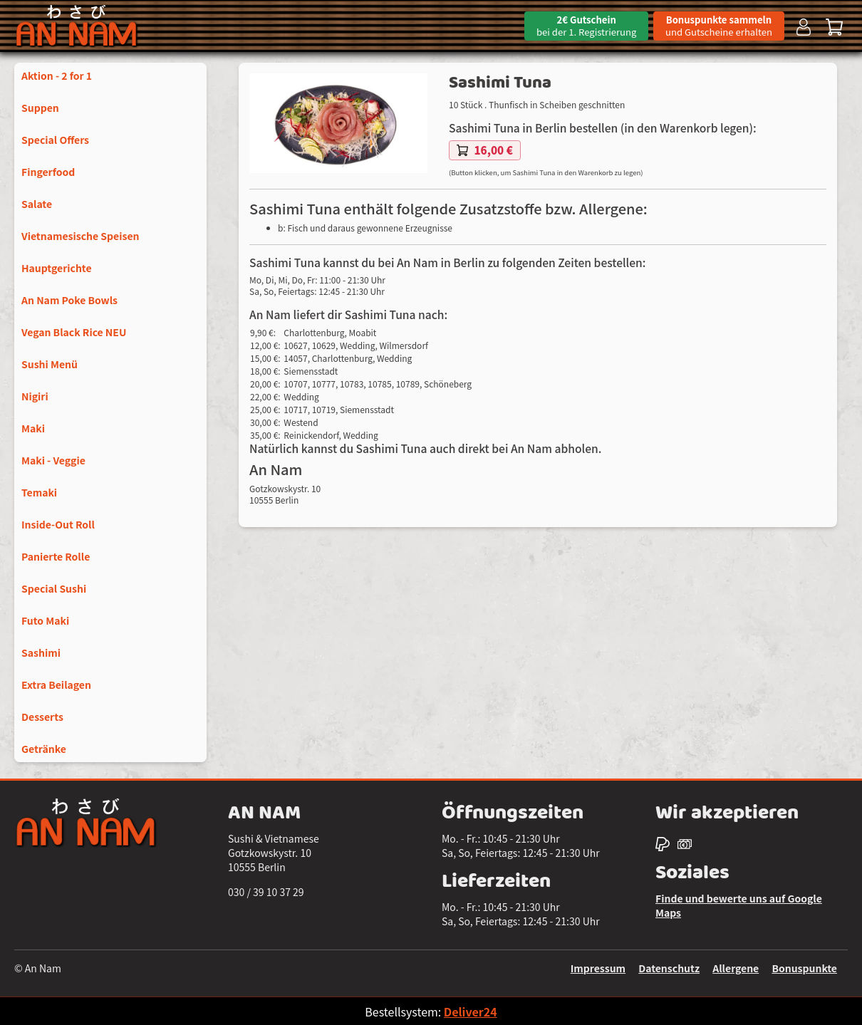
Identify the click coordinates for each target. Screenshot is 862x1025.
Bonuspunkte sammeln (718, 25)
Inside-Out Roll (58, 524)
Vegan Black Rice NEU (73, 332)
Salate (36, 204)
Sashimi (41, 652)
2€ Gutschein (586, 25)
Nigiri (34, 396)
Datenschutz (669, 968)
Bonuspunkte (804, 968)
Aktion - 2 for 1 (56, 75)
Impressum (598, 968)
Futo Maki (45, 620)
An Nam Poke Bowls (69, 300)
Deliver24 (470, 1011)
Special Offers (55, 139)
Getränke (43, 749)
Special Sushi (53, 588)
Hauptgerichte (56, 268)
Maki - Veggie (53, 460)
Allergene (735, 968)
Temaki (39, 492)
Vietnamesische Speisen (80, 236)
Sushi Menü (49, 364)
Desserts (42, 716)
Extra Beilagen (56, 684)
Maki (33, 428)
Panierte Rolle (55, 556)
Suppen (40, 107)
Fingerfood (48, 172)
